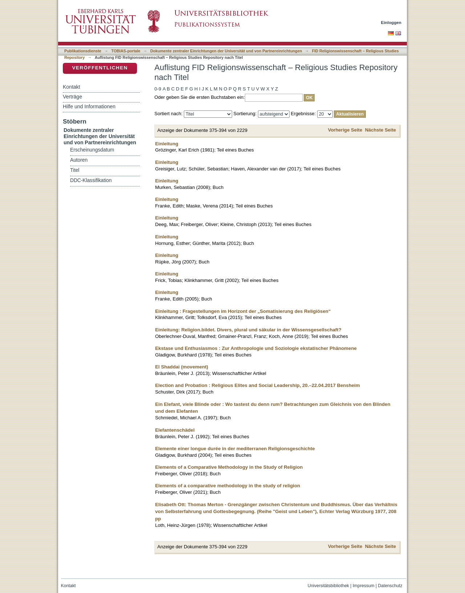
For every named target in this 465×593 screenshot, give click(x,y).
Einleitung (166, 143)
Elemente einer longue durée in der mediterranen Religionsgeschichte (235, 448)
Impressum (364, 585)
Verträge (72, 97)
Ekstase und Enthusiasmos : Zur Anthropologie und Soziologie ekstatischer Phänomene (256, 348)
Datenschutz (390, 585)
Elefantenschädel (175, 430)
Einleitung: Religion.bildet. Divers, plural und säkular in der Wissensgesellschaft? (248, 329)
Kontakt (71, 87)
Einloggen (391, 22)
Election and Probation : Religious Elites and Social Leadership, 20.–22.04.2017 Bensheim (257, 385)
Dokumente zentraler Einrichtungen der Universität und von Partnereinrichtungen (226, 51)
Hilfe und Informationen (89, 106)
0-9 (157, 89)
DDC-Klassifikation (91, 180)
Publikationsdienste (82, 51)
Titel (74, 170)
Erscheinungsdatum (92, 150)
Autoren (79, 160)
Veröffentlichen (100, 67)
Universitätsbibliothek (328, 585)
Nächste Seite (380, 130)
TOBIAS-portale (125, 51)
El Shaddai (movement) (181, 367)
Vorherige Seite (345, 130)
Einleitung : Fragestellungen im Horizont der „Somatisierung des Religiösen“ (243, 311)
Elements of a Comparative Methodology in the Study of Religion (229, 467)
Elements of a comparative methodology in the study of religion (227, 485)
